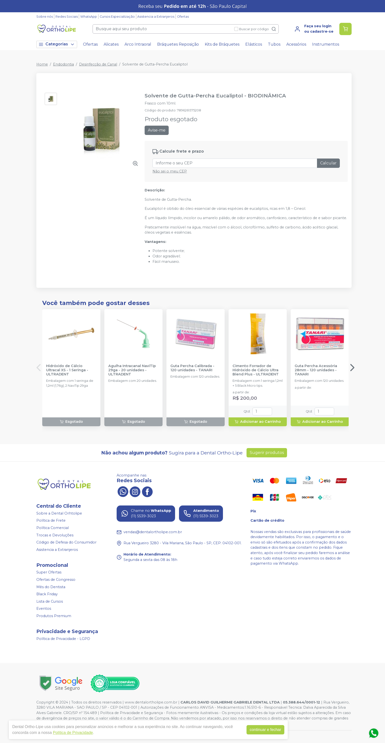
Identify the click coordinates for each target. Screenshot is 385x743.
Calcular (328, 163)
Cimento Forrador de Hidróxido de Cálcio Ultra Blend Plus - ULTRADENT (256, 370)
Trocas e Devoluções (54, 535)
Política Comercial (52, 528)
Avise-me (156, 130)
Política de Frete (51, 520)
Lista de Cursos (49, 601)
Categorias (57, 44)
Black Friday (47, 594)
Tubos (274, 44)
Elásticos (253, 44)
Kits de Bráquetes (222, 44)
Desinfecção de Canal (98, 64)
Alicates (111, 44)
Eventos (43, 609)
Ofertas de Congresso (55, 579)
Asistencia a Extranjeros (155, 16)
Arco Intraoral (137, 44)
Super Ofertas (48, 572)
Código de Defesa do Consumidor (66, 542)
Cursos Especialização (117, 16)
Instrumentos (325, 44)
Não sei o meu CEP (169, 171)
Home (42, 64)
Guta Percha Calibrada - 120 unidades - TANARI (192, 368)
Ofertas (183, 16)
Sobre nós (44, 16)
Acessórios (296, 44)
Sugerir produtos (267, 452)
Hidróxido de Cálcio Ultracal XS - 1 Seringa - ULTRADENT (67, 370)
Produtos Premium (53, 616)
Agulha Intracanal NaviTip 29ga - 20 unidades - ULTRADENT (132, 370)
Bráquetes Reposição (178, 44)
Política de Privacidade (73, 732)
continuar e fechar (265, 730)
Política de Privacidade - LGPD (63, 639)
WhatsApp (88, 16)
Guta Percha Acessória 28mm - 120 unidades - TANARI (316, 370)
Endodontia (63, 64)
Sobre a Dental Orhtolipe (59, 513)
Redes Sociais (66, 16)
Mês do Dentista (50, 587)
